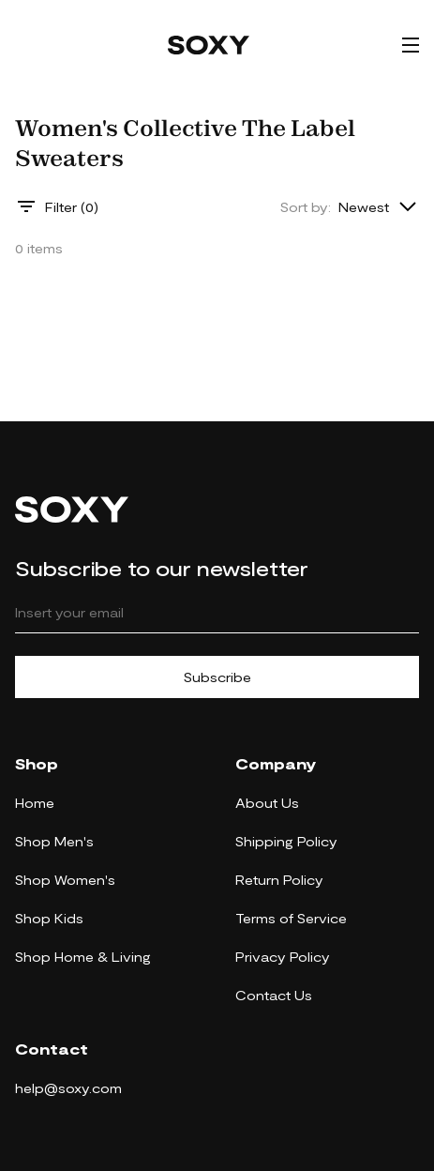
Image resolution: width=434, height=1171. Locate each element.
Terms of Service (291, 918)
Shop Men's (54, 841)
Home (34, 803)
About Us (267, 803)
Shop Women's (65, 880)
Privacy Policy (282, 957)
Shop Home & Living (83, 957)
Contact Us (273, 995)
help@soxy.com (68, 1088)
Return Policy (279, 880)
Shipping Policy (286, 841)
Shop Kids (49, 918)
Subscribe (217, 677)
